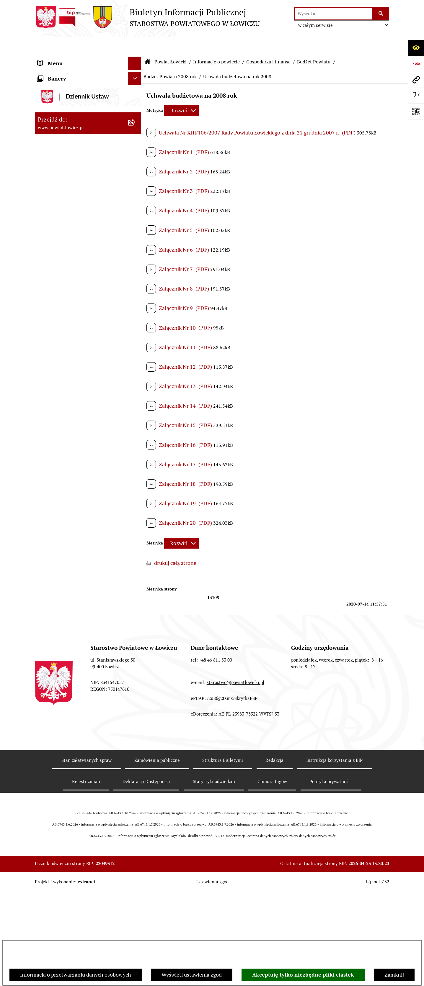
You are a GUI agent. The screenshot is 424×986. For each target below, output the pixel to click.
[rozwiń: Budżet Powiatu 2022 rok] (135, 297)
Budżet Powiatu (313, 44)
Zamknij (394, 974)
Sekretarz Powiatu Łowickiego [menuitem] (72, 589)
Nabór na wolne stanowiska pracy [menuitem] (76, 769)
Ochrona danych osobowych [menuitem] (70, 663)
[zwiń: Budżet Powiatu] (135, 212)
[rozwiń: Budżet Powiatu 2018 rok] (135, 366)
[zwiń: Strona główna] (135, 59)
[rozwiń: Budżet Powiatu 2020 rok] (135, 332)
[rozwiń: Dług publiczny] (135, 400)
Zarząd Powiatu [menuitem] (55, 536)
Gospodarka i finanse (268, 44)
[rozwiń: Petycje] (135, 923)
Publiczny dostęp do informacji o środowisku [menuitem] (75, 787)
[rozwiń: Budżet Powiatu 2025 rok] (135, 246)
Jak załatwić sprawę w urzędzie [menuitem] (73, 676)
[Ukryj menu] (134, 45)
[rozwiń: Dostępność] (135, 830)
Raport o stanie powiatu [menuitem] (65, 817)
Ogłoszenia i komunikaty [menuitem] (66, 703)
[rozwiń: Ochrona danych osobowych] (135, 663)
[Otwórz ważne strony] (416, 96)
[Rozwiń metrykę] (181, 92)
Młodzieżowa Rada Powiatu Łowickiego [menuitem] (69, 633)
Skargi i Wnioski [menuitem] (56, 910)
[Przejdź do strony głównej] (147, 17)
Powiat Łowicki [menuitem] (54, 92)
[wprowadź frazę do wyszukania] (333, 13)
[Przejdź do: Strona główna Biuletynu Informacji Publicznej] (147, 44)
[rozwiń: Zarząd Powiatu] (135, 536)
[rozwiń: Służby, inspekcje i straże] (135, 484)
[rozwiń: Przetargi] (135, 756)
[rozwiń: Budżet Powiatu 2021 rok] (135, 315)
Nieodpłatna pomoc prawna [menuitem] (69, 897)
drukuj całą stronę (175, 545)
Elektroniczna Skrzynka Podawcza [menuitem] (77, 743)
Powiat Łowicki (170, 44)
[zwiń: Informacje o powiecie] (135, 109)
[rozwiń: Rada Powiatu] (135, 615)
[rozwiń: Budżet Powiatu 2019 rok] (135, 349)
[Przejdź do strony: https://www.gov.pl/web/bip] (416, 64)
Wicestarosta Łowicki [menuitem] (62, 562)
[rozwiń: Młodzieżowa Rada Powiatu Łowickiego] (135, 629)
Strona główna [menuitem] (54, 58)
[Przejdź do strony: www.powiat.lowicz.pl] (416, 80)
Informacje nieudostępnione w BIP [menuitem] (78, 857)
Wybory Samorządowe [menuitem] (63, 804)
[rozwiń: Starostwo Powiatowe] (135, 650)
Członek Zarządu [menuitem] (57, 575)
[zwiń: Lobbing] (135, 937)
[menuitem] (88, 76)
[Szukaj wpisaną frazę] (381, 13)
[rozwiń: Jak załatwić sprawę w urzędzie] (135, 676)
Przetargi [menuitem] (48, 756)
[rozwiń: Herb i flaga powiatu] (135, 144)
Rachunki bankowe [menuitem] (59, 690)
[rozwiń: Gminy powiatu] (135, 178)
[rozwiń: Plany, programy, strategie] (135, 519)
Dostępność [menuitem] (51, 830)
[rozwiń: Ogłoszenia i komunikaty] (135, 703)
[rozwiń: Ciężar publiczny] (135, 417)
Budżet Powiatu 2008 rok (170, 59)
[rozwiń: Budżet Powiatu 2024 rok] (135, 263)
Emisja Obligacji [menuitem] (56, 883)
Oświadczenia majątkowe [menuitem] (67, 716)
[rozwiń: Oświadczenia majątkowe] (135, 716)
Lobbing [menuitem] (47, 936)
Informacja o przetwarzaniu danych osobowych (75, 974)
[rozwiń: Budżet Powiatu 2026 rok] (135, 229)
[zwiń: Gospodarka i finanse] (135, 195)
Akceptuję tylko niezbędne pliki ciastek (303, 974)
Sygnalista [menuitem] (49, 844)
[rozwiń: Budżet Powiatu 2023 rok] (135, 280)
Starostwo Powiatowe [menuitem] (62, 650)
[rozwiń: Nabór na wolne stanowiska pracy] (135, 769)
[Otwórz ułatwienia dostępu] (416, 48)
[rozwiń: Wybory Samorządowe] (135, 804)
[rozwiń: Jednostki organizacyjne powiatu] (135, 502)
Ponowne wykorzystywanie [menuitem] (69, 870)
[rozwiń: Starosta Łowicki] (135, 549)
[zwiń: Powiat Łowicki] (135, 92)
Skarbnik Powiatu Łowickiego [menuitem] (71, 602)
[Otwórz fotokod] (416, 111)
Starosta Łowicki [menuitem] (56, 549)
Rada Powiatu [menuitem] (53, 615)
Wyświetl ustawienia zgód (192, 974)
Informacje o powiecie (216, 44)
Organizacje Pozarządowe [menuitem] (67, 729)
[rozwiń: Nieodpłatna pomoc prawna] (135, 897)
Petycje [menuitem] (45, 923)
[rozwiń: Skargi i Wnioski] (135, 910)
